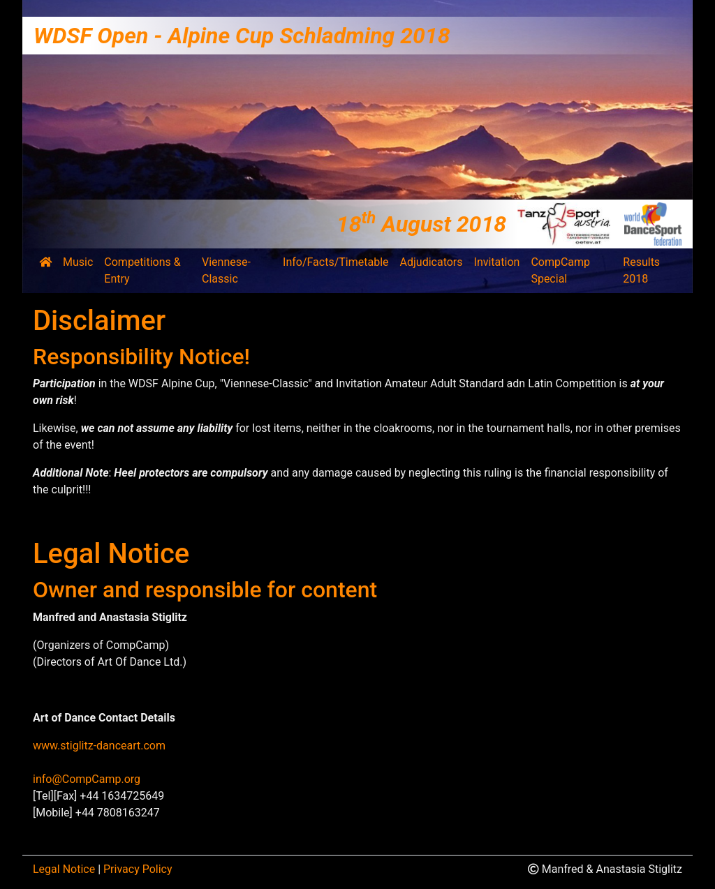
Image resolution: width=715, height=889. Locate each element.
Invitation (497, 262)
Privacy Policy (137, 869)
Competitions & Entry (142, 270)
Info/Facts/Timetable (335, 262)
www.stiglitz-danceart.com (99, 745)
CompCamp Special (560, 270)
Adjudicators (431, 262)
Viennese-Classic (226, 270)
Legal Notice (64, 869)
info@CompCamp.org (86, 779)
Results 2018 (641, 270)
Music (78, 262)
